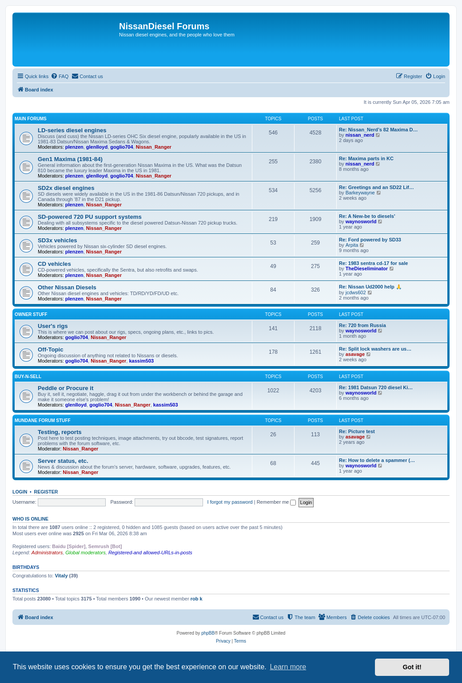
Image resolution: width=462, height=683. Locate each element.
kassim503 (141, 360)
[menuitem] (59, 76)
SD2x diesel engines (66, 188)
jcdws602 (356, 292)
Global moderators (85, 552)
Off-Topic (51, 349)
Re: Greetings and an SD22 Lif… (376, 187)
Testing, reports (60, 432)
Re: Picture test (357, 431)
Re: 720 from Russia (362, 325)
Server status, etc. (63, 461)
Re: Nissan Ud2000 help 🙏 (370, 286)
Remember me (276, 502)
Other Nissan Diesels (67, 287)
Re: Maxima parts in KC (366, 158)
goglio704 (121, 147)
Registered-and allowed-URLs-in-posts (150, 552)
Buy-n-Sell (28, 376)
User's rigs (53, 326)
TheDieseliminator (367, 268)
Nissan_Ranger (153, 147)
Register (46, 491)
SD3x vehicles (57, 240)
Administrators (47, 552)
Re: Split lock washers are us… (375, 348)
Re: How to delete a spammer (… (377, 460)
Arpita (352, 245)
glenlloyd (97, 147)
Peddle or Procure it (65, 388)
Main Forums (31, 118)
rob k (197, 598)
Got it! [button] (412, 667)
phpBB (208, 633)
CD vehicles (54, 264)
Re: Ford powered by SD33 (370, 239)
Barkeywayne (360, 192)
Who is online (30, 518)
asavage (355, 354)
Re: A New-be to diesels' (367, 216)
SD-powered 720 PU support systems (90, 216)
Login (19, 491)
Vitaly (61, 575)
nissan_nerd (360, 135)
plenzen (74, 147)
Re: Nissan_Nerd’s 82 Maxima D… (378, 129)
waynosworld (361, 221)
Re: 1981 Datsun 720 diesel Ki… (376, 387)
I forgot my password (230, 502)
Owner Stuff (31, 314)
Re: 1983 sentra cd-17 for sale (373, 263)
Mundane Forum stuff (43, 420)
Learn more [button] (288, 667)
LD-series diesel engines (72, 130)
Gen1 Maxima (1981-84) (70, 159)
